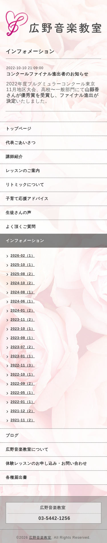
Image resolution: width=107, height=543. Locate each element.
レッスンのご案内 (23, 170)
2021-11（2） (23, 420)
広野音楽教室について (27, 449)
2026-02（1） (23, 256)
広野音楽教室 (40, 538)
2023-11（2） (23, 320)
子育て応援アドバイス (27, 198)
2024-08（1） (23, 292)
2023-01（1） (23, 356)
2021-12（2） (23, 411)
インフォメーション (25, 240)
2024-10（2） (23, 283)
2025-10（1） (23, 265)
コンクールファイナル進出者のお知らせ (47, 73)
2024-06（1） (23, 301)
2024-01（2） (23, 310)
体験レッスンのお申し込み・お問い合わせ (46, 463)
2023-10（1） (23, 329)
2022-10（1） (23, 374)
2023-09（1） (23, 338)
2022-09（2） (23, 384)
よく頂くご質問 (21, 226)
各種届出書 (16, 477)
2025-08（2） (23, 274)
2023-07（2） (23, 347)
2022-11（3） (23, 365)
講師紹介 (14, 156)
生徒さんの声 (18, 212)
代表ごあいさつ (21, 142)
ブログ (12, 435)
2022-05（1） (23, 393)
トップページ (18, 128)
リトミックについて (25, 184)
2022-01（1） (23, 402)
